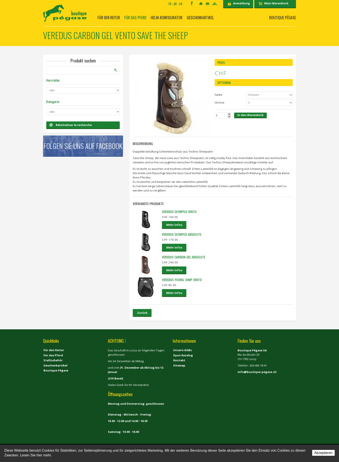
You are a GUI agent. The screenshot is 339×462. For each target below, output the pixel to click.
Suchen (116, 70)
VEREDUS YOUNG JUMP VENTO (182, 279)
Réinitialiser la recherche (71, 125)
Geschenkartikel (200, 17)
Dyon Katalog (183, 355)
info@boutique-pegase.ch (257, 372)
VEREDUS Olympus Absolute (181, 234)
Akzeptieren (323, 453)
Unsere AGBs (182, 350)
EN (180, 3)
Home (201, 3)
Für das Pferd (135, 17)
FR (169, 3)
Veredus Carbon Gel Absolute (183, 257)
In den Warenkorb (250, 115)
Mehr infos (174, 225)
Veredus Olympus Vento (179, 211)
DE (175, 3)
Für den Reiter (109, 17)
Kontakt (207, 4)
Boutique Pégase (282, 17)
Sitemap (215, 4)
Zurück (142, 313)
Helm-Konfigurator (166, 17)
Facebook (192, 3)
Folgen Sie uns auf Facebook (83, 146)
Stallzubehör (53, 360)
